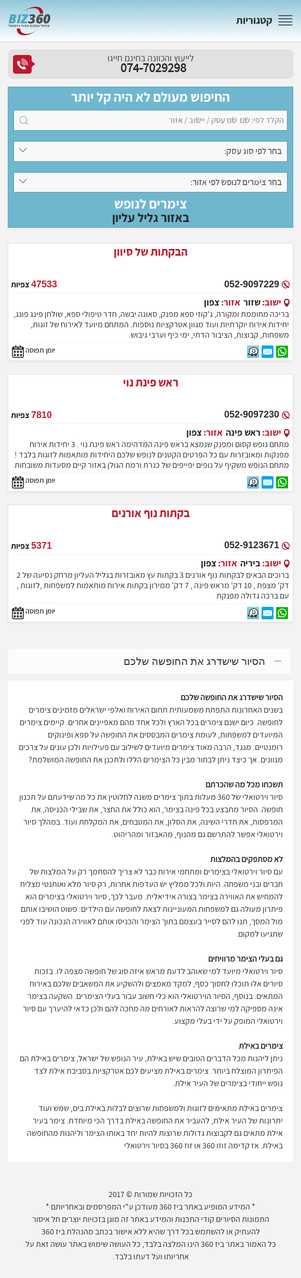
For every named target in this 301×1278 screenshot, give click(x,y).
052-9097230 (251, 414)
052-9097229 (251, 284)
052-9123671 (251, 545)
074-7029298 (153, 68)
